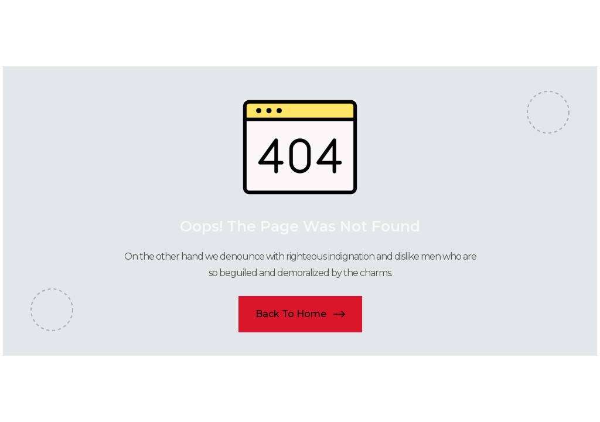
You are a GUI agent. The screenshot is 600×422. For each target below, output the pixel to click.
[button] (300, 314)
